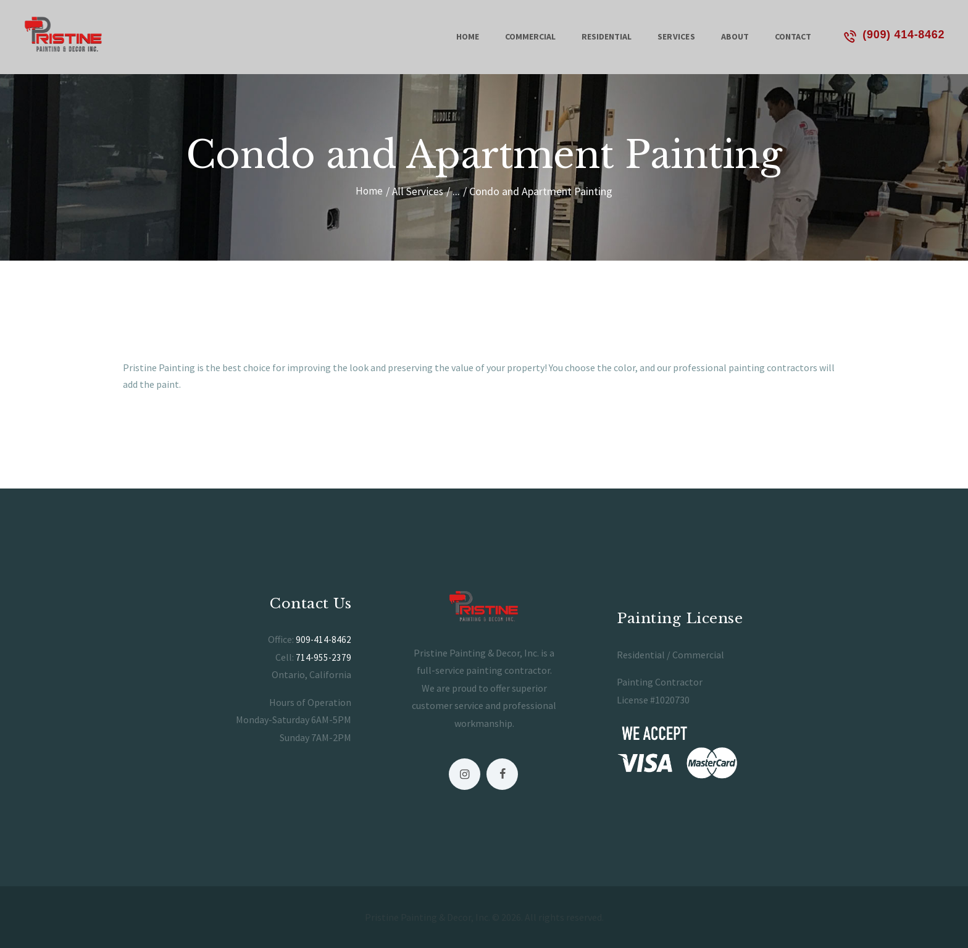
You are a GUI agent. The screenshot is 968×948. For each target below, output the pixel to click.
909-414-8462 (322, 638)
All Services (418, 191)
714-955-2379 (322, 656)
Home (369, 191)
